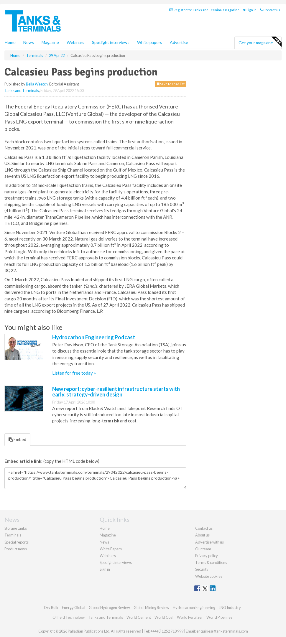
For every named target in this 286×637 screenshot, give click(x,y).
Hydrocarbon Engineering (194, 607)
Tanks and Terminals (21, 90)
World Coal (163, 617)
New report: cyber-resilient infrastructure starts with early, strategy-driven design (116, 392)
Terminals (12, 535)
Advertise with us (209, 542)
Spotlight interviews (110, 42)
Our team (203, 549)
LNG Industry (230, 607)
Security (201, 569)
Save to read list (171, 84)
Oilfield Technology (68, 617)
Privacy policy (206, 555)
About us (202, 535)
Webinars (75, 42)
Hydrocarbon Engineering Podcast (93, 337)
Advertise (179, 42)
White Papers (111, 549)
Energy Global (73, 607)
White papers (149, 42)
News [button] (28, 42)
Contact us (270, 10)
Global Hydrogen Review (109, 607)
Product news (15, 549)
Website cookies (208, 576)
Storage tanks (15, 528)
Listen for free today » (74, 373)
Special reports (16, 542)
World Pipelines (219, 617)
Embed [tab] (17, 439)
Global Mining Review (151, 607)
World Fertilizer (190, 617)
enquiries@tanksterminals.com (222, 631)
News (104, 542)
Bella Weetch (37, 84)
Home (10, 42)
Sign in (250, 10)
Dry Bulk (51, 607)
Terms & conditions (211, 562)
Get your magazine (260, 42)
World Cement (138, 617)
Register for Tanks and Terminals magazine (204, 10)
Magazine (50, 42)
